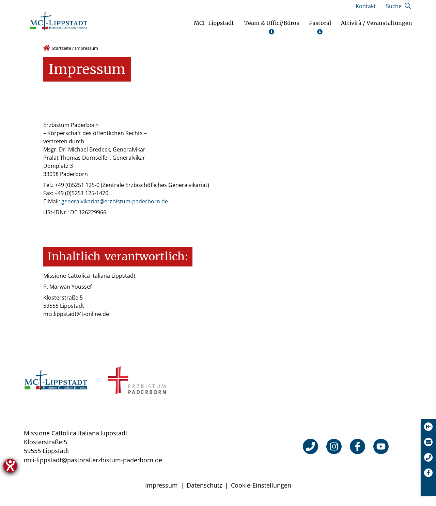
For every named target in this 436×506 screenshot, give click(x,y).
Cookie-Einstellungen (261, 485)
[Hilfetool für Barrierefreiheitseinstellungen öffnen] (10, 466)
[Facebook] (357, 446)
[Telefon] (310, 446)
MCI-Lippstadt (214, 23)
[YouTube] (381, 446)
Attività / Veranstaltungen (376, 23)
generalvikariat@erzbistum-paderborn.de (114, 201)
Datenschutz (204, 485)
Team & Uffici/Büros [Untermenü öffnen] (271, 27)
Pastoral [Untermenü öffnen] (320, 27)
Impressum (161, 485)
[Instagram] (334, 446)
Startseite (61, 48)
